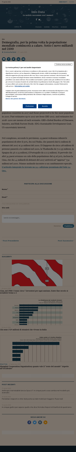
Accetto (45, 106)
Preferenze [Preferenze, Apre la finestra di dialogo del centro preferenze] (30, 106)
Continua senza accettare (63, 64)
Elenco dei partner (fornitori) (15, 98)
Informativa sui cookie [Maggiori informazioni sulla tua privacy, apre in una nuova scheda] (22, 86)
